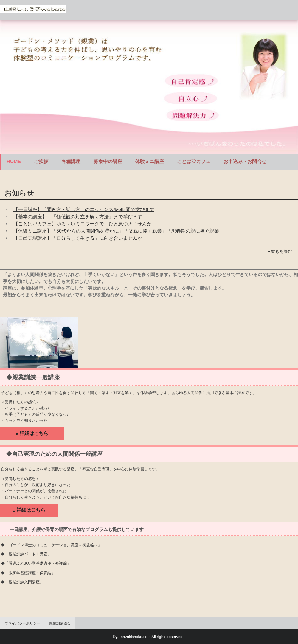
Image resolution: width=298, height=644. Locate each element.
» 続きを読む (280, 251)
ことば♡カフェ (193, 161)
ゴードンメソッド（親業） (33, 10)
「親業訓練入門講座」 (24, 582)
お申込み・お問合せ (245, 161)
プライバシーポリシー (22, 623)
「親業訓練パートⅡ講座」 (28, 554)
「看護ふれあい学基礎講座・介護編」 (38, 563)
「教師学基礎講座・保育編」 (30, 573)
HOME (14, 161)
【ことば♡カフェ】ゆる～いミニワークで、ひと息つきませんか (82, 223)
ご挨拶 (41, 161)
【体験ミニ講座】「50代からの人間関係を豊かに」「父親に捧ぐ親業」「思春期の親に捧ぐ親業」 (118, 230)
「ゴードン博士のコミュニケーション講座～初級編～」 (53, 545)
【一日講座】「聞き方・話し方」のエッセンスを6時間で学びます (83, 209)
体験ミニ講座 (149, 161)
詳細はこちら (34, 433)
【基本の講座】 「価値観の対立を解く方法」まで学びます (77, 216)
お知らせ (19, 193)
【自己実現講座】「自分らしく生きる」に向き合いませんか (77, 238)
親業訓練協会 (60, 623)
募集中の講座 (108, 161)
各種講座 (70, 161)
